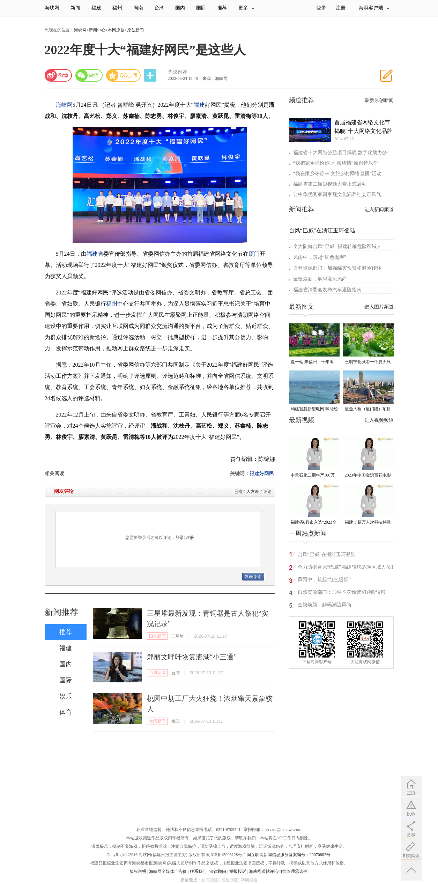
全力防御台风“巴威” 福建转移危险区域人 (337, 246)
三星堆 (177, 636)
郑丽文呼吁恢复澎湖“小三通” (192, 657)
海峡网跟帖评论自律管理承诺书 (278, 871)
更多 (246, 7)
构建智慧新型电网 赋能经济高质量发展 (314, 409)
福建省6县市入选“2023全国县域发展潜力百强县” (313, 523)
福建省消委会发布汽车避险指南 (327, 289)
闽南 (138, 7)
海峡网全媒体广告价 (168, 871)
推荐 (222, 7)
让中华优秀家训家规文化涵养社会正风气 (337, 194)
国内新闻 (157, 636)
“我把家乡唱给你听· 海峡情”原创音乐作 (335, 163)
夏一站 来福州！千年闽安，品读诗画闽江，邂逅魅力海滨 (314, 362)
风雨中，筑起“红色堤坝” (319, 257)
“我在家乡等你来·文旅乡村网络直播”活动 (337, 173)
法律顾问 (217, 871)
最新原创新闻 (379, 100)
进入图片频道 (379, 306)
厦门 (254, 254)
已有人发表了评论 (253, 491)
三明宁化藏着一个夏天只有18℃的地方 (368, 362)
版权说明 (137, 871)
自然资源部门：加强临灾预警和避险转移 (337, 268)
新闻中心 (97, 30)
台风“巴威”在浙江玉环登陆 (322, 230)
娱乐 (65, 696)
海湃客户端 (374, 7)
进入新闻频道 (379, 209)
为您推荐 (177, 72)
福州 (117, 7)
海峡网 (52, 7)
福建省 (95, 254)
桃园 (175, 721)
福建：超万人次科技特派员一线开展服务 (368, 523)
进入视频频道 (379, 420)
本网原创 (116, 30)
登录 (180, 537)
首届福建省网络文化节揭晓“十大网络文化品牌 (363, 126)
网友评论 (64, 491)
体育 (65, 712)
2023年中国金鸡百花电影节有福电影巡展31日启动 (368, 476)
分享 (151, 75)
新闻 (75, 7)
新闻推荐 (61, 612)
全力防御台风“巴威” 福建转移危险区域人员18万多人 (347, 568)
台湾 (159, 7)
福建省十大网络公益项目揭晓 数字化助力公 (340, 152)
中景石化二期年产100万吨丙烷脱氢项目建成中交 (314, 476)
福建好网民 (262, 473)
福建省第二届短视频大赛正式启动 (329, 184)
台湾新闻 (157, 672)
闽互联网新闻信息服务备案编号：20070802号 (289, 854)
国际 (201, 7)
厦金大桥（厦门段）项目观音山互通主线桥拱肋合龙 (368, 409)
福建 (96, 7)
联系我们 (198, 871)
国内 (180, 7)
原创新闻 (135, 30)
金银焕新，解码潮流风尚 (320, 279)
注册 (341, 7)
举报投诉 (237, 871)
